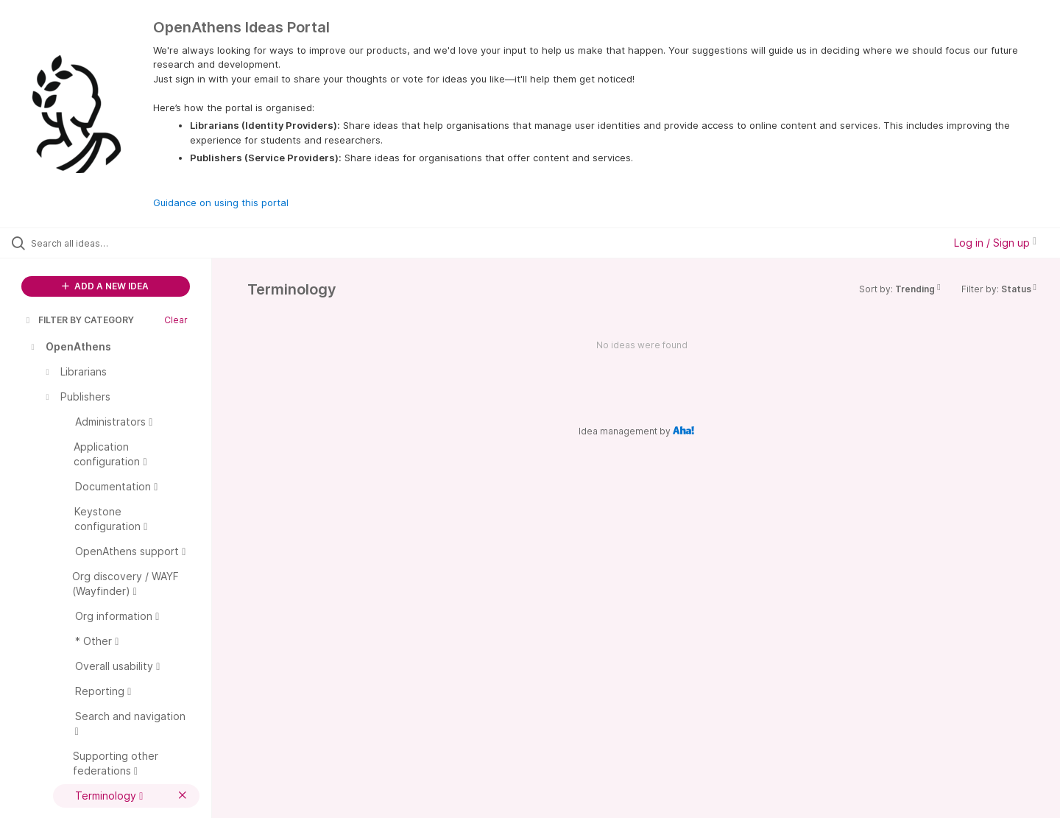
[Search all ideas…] (124, 243)
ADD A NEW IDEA (105, 286)
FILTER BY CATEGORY (79, 319)
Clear (176, 319)
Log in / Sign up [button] (995, 242)
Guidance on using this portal (221, 202)
